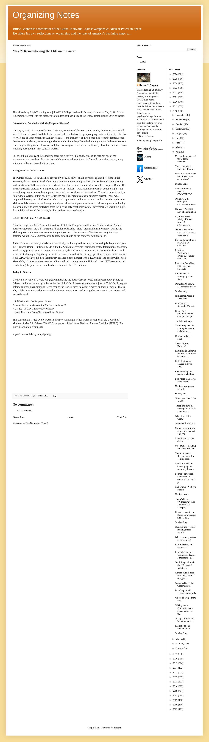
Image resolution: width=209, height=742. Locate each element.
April (178, 152)
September (181, 129)
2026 (175, 74)
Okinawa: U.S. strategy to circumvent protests (185, 202)
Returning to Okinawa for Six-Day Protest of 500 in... (185, 354)
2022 (175, 92)
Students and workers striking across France (185, 530)
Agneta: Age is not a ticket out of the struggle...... (184, 575)
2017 (175, 654)
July (178, 138)
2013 (175, 672)
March (179, 639)
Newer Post (18, 417)
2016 (175, 658)
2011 (175, 681)
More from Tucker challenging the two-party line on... (185, 466)
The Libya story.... (183, 321)
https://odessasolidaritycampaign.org (32, 334)
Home (70, 417)
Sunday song (181, 291)
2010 (175, 686)
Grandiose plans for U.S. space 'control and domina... (185, 328)
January (180, 648)
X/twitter (144, 179)
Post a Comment (24, 410)
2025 (175, 78)
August (179, 133)
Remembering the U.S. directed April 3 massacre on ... (185, 555)
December (181, 115)
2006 (175, 704)
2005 (175, 709)
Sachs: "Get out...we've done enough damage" (184, 313)
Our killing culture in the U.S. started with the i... (185, 565)
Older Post (122, 417)
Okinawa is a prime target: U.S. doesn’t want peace (185, 232)
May (178, 147)
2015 (175, 663)
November (181, 119)
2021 (175, 97)
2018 (175, 111)
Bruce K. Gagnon (149, 85)
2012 (175, 677)
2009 (175, 691)
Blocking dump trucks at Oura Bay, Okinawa (185, 243)
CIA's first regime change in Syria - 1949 (184, 364)
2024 (175, 83)
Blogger (117, 727)
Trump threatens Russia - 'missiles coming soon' (184, 456)
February (180, 643)
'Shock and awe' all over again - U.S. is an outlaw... (185, 408)
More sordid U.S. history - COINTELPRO (183, 191)
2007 (175, 700)
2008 (175, 695)
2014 (175, 668)
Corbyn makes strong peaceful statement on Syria (185, 431)
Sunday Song (181, 184)
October (180, 124)
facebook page (147, 167)
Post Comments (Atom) (37, 423)
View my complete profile (149, 140)
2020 (175, 101)
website (144, 156)
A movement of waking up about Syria (184, 276)
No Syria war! (181, 494)
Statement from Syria (185, 423)
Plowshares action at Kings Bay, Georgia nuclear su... (185, 515)
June (178, 142)
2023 (175, 88)
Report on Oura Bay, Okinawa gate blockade (185, 266)
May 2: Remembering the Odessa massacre (185, 159)
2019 (175, 106)
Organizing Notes (46, 15)
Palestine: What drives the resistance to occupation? (185, 176)
